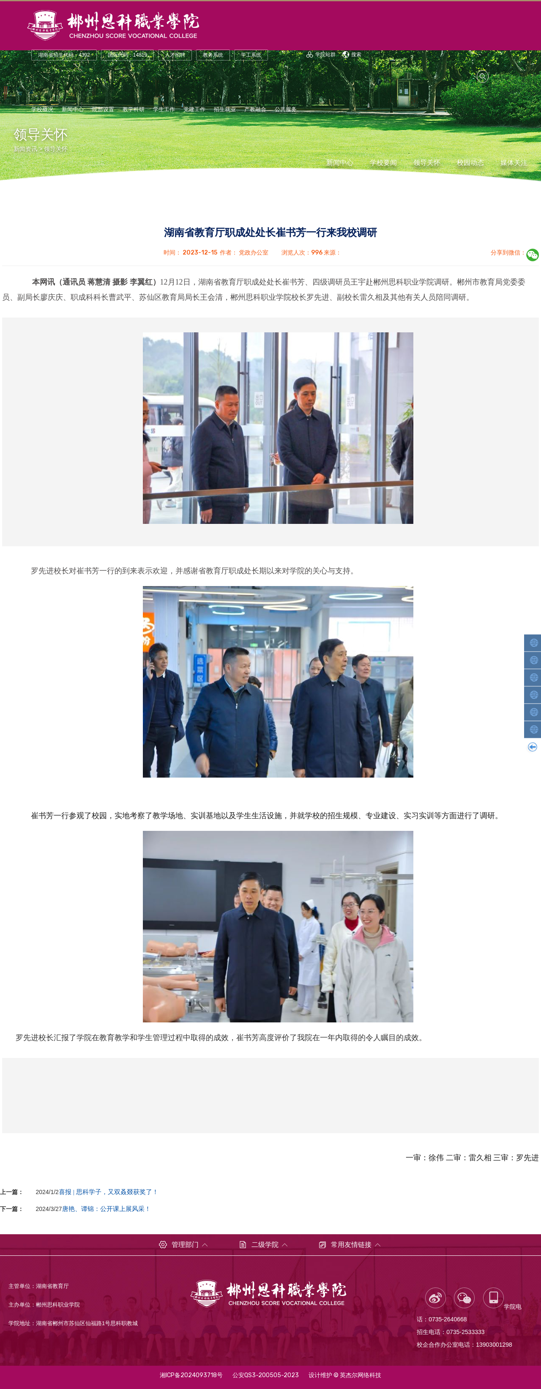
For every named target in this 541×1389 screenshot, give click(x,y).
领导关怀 (56, 148)
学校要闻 (383, 162)
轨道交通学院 (533, 660)
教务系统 (213, 56)
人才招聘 (175, 56)
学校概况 (42, 110)
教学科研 (134, 110)
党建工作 (194, 110)
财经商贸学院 (533, 712)
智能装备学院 (533, 677)
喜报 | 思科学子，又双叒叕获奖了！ (108, 1192)
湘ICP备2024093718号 (191, 1375)
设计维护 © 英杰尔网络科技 (345, 1375)
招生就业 (225, 110)
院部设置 (103, 110)
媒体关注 (513, 162)
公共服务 (286, 110)
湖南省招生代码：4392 (64, 56)
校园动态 (470, 162)
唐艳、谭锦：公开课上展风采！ (106, 1208)
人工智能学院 (533, 642)
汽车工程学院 (533, 694)
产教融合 (255, 110)
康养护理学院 (533, 729)
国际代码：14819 (127, 56)
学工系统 (251, 56)
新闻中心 (73, 110)
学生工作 (164, 110)
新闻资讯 (25, 148)
